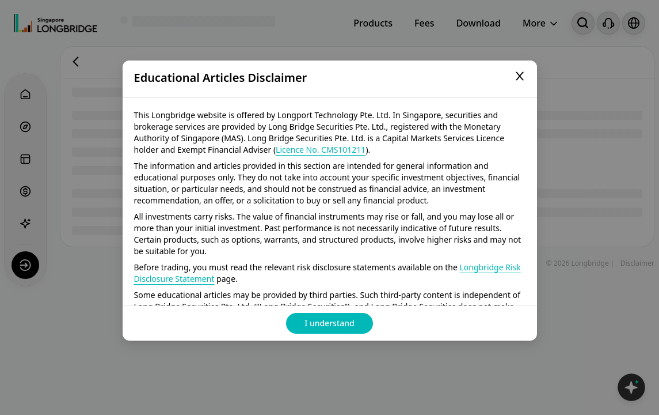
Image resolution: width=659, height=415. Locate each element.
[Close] (519, 78)
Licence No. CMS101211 (320, 149)
